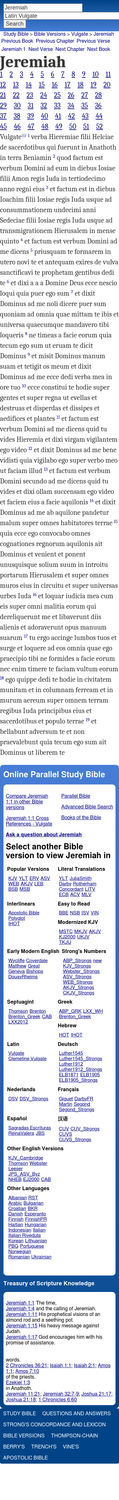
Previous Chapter (55, 41)
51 (86, 126)
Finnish (15, 1219)
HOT (64, 1035)
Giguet (66, 1099)
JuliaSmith (80, 878)
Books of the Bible (81, 817)
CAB (47, 1016)
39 (30, 116)
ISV (85, 913)
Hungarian (36, 1224)
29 (3, 105)
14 (29, 85)
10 (95, 74)
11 (108, 74)
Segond (82, 1104)
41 (58, 116)
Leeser (15, 1168)
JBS (40, 1133)
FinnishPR (36, 1219)
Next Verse (41, 49)
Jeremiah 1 (13, 49)
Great (34, 966)
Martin (65, 1104)
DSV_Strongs (34, 1099)
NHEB (15, 1179)
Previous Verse (93, 41)
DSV (13, 1099)
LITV (90, 889)
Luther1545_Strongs (80, 1058)
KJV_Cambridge (25, 1158)
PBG (13, 1246)
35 (84, 105)
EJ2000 (31, 1179)
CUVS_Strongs (75, 1139)
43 (85, 116)
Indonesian (19, 1230)
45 (3, 126)
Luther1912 (71, 1064)
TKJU (65, 942)
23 (30, 95)
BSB (13, 889)
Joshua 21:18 (21, 1399)
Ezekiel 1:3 (18, 1382)
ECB (64, 894)
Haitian (15, 1224)
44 (99, 116)
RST (33, 1198)
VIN (95, 913)
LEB (38, 884)
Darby (65, 884)
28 (98, 95)
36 (98, 105)
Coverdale (37, 960)
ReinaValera (21, 1133)
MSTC (66, 931)
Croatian (17, 1208)
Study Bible (16, 34)
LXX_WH (93, 1011)
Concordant (71, 889)
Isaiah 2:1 (85, 1365)
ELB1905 (90, 1075)
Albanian (17, 1198)
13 (16, 85)
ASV (45, 878)
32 (44, 105)
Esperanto (35, 1214)
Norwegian (19, 1251)
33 (57, 105)
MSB (24, 889)
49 (58, 126)
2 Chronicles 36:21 (26, 1365)
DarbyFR (84, 1099)
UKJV (83, 937)
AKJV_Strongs (78, 987)
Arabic (15, 1203)
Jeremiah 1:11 (21, 1314)
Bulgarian (33, 1203)
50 (72, 126)
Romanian (19, 1257)
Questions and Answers (76, 1413)
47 (31, 126)
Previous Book (17, 41)
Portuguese (32, 1246)
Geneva (16, 971)
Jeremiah (104, 34)
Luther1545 (71, 1053)
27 (84, 95)
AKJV (27, 884)
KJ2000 (67, 937)
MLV (86, 894)
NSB (75, 913)
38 (17, 116)
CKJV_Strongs (78, 993)
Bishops (34, 971)
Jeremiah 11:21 (23, 1394)
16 (55, 85)
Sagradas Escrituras (29, 1128)
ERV (34, 878)
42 (71, 116)
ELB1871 (69, 1075)
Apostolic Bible (25, 1457)
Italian (39, 1230)
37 (3, 116)
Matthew (17, 966)
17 (68, 85)
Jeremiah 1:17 (21, 1337)
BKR (32, 1208)
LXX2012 (18, 1022)
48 (45, 126)
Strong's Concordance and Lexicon (54, 1424)
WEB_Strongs (78, 982)
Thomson (18, 1011)
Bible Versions (50, 34)
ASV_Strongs (77, 976)
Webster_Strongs (81, 971)
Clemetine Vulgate (27, 1058)
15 (42, 85)
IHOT (14, 923)
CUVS (65, 1134)
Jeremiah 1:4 (20, 1308)
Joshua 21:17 (96, 1394)
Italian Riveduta (24, 1235)
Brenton (38, 1011)
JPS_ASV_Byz (24, 1174)
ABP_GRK (70, 1011)
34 (71, 105)
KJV (12, 878)
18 (80, 85)
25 (57, 95)
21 (3, 95)
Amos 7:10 (27, 1371)
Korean (15, 1241)
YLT (23, 878)
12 (3, 85)
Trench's (43, 1446)
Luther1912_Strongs (80, 1069)
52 (99, 126)
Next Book (98, 49)
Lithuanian (36, 1241)
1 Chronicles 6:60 (57, 1399)
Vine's (71, 1446)
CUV (64, 1129)
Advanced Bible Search (87, 806)
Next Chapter (69, 49)
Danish (15, 1214)
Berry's (14, 1446)
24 (43, 95)
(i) (24, 135)
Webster (38, 1163)
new (97, 960)
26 (71, 95)
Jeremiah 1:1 (20, 1303)
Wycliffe (16, 960)
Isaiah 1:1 (60, 1365)
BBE (64, 913)
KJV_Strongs (77, 966)
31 (30, 105)
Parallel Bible (75, 796)
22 (16, 95)
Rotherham (84, 884)
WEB (13, 884)
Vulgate (79, 34)
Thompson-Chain (74, 1435)
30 (17, 105)
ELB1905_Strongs (78, 1080)
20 (106, 85)
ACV (75, 894)
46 (17, 126)
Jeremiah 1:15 (21, 1325)
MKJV (80, 931)
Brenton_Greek (24, 1016)
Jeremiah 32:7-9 (61, 1394)
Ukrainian (41, 1257)
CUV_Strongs (84, 1129)
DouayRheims (23, 976)
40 (44, 116)
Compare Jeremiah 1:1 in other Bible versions (27, 802)
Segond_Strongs (76, 1109)
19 (93, 85)
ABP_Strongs (77, 960)
